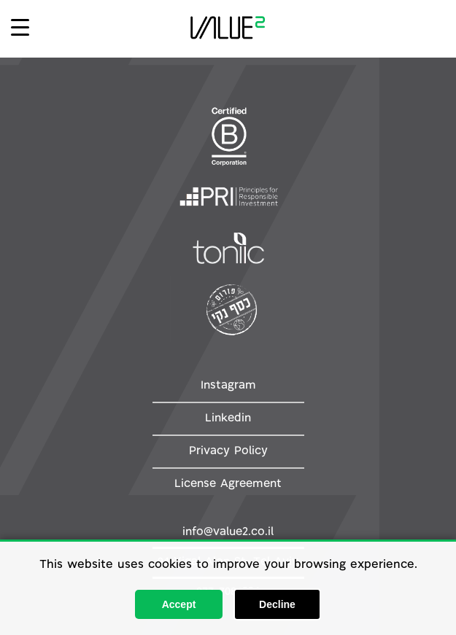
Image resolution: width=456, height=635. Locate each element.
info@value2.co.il (228, 532)
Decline (277, 604)
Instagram (228, 385)
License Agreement (228, 484)
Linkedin (228, 418)
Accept (179, 604)
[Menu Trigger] (20, 27)
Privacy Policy (228, 451)
